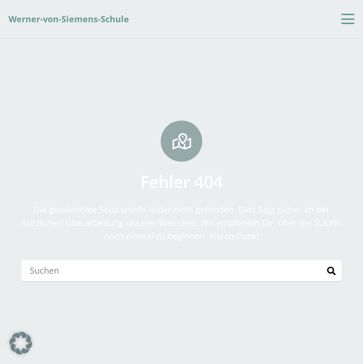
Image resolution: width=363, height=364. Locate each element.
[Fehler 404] (181, 141)
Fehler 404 (181, 181)
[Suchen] (181, 270)
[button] (348, 19)
